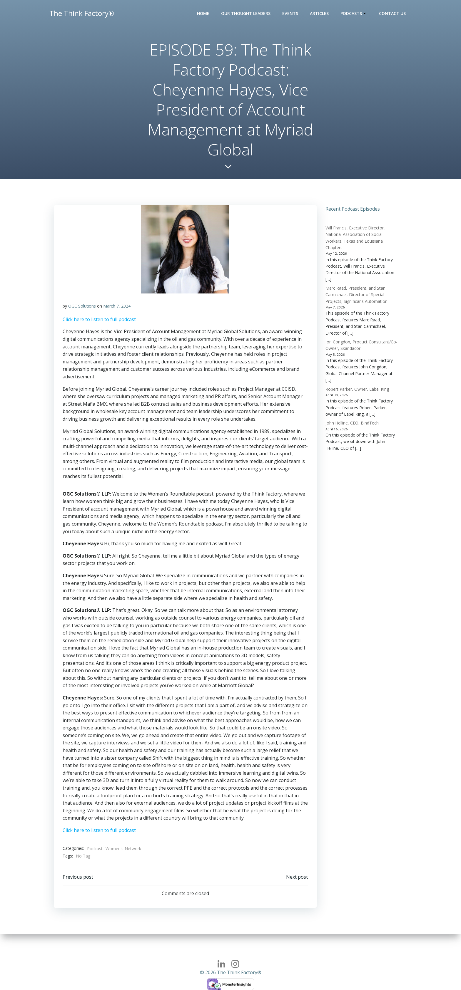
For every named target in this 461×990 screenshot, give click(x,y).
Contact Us (392, 13)
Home (203, 13)
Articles (319, 13)
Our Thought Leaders (245, 13)
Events (290, 13)
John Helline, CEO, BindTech (352, 423)
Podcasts (353, 13)
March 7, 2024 (117, 306)
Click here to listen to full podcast (99, 319)
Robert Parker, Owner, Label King (357, 389)
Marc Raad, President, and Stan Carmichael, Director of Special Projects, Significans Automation (356, 294)
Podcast (95, 848)
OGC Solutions (82, 306)
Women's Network (123, 848)
